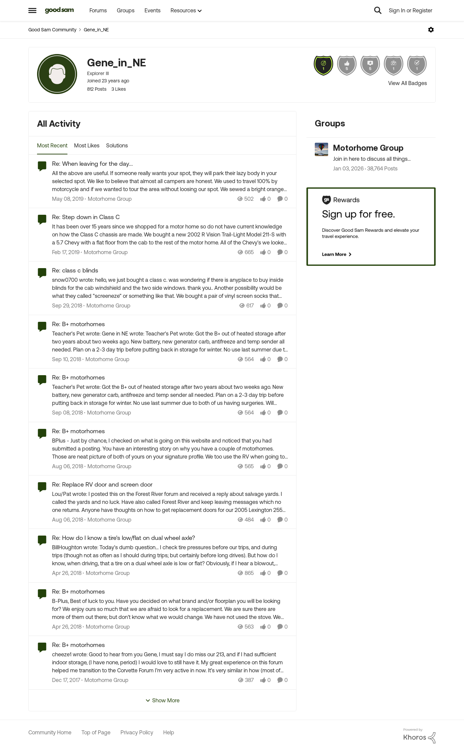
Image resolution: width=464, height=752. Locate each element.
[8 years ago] (67, 199)
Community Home (49, 732)
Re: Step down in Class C (86, 216)
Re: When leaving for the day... (92, 163)
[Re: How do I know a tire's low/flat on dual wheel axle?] (170, 556)
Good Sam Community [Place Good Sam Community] (52, 29)
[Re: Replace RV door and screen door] (170, 502)
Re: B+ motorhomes (78, 323)
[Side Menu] (32, 10)
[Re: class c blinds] (170, 288)
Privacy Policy (137, 732)
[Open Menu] (431, 29)
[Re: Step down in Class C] (170, 234)
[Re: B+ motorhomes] (170, 341)
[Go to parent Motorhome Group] (108, 199)
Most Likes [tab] (86, 145)
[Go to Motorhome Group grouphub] (321, 149)
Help (168, 732)
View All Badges (407, 83)
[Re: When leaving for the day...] (170, 181)
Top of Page (95, 732)
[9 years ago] (66, 573)
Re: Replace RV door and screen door (102, 484)
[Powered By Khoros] (420, 736)
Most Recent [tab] (52, 145)
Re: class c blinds (75, 270)
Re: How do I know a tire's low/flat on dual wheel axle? (123, 537)
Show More (162, 700)
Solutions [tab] (117, 145)
